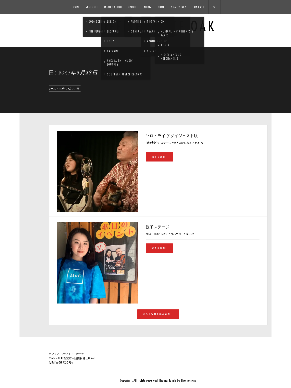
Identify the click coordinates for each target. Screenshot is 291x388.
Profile (133, 7)
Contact (199, 7)
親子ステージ (157, 226)
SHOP (161, 7)
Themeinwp (188, 380)
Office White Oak (158, 26)
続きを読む (159, 156)
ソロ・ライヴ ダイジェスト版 (172, 135)
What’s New (179, 7)
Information (113, 7)
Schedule (92, 7)
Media (148, 7)
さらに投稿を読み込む (158, 314)
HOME (76, 7)
